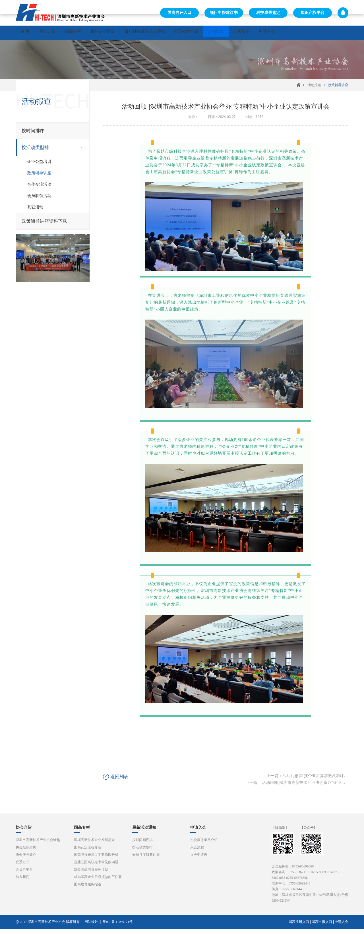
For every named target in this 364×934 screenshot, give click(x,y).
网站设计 (91, 927)
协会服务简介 (26, 860)
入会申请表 (198, 860)
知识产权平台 (312, 13)
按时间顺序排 (142, 845)
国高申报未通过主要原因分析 (96, 860)
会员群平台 (24, 875)
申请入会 (329, 32)
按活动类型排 (50, 150)
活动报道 (263, 32)
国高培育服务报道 (87, 889)
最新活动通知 (128, 32)
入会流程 (197, 852)
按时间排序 (33, 133)
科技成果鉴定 (268, 13)
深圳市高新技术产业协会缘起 (38, 845)
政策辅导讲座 (338, 88)
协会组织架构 (26, 852)
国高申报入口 (322, 927)
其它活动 (35, 210)
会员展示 (296, 32)
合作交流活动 (39, 187)
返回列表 (119, 781)
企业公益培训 (39, 164)
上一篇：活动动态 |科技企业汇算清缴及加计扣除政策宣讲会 (307, 781)
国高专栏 (91, 32)
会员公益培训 (226, 32)
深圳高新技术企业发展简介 (94, 845)
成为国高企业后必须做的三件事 (98, 882)
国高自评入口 (179, 13)
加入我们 (22, 882)
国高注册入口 (299, 927)
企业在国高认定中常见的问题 (96, 867)
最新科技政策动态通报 (177, 32)
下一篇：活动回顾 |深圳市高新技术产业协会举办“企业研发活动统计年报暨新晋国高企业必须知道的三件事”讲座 (297, 788)
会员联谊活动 (39, 198)
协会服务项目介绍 (204, 845)
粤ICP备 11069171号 (119, 927)
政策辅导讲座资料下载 (44, 224)
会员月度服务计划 (146, 860)
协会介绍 (58, 32)
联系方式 (22, 867)
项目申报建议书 (224, 13)
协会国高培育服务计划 (91, 875)
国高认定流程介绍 (87, 852)
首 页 (28, 32)
